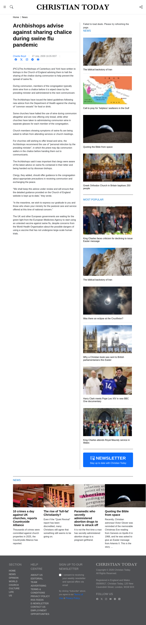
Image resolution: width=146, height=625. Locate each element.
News (25, 17)
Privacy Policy (40, 596)
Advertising (38, 586)
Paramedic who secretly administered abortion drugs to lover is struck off (86, 518)
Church (14, 585)
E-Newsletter (40, 603)
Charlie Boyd (19, 56)
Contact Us (38, 607)
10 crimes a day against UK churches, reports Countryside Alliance (25, 518)
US (10, 595)
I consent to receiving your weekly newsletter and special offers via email (74, 580)
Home (16, 17)
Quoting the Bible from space (117, 513)
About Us (37, 575)
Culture (14, 588)
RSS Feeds (37, 600)
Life (11, 592)
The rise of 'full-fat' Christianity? (56, 513)
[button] (4, 7)
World (13, 581)
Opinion (14, 578)
